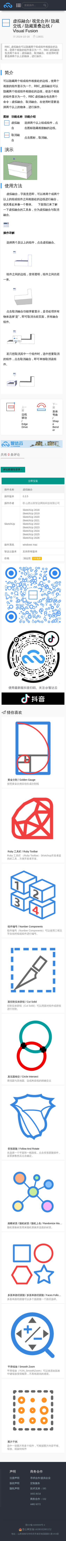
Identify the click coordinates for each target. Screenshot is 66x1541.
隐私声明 (14, 1488)
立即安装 (33, 481)
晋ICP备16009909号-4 (35, 1525)
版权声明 (14, 1483)
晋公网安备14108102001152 (36, 1529)
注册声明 (14, 1478)
